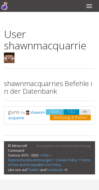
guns (14, 111)
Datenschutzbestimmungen (30, 160)
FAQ (45, 155)
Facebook (55, 169)
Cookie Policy (66, 160)
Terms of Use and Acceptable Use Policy (49, 162)
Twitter (33, 169)
